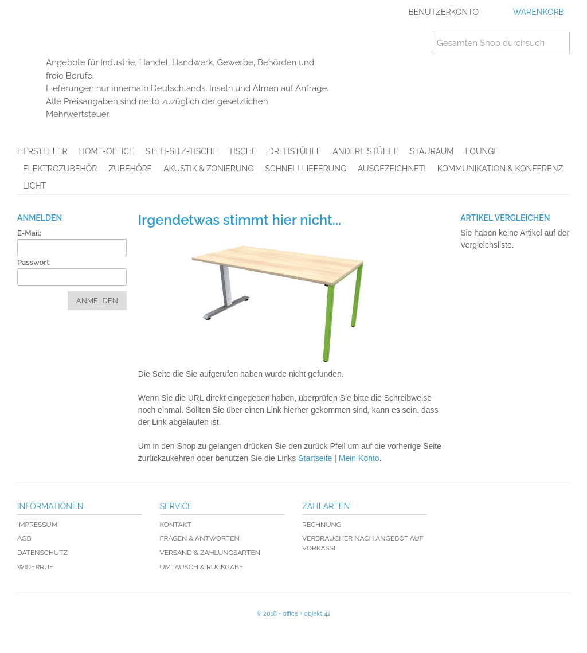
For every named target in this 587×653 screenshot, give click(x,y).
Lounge (482, 151)
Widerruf (35, 567)
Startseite (315, 458)
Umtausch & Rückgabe (202, 567)
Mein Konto (359, 458)
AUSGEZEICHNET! (392, 168)
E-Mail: (29, 233)
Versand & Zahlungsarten (210, 553)
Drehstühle (295, 151)
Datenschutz (42, 553)
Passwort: (34, 262)
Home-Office (106, 151)
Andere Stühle (365, 151)
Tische (243, 151)
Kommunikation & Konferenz (500, 168)
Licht (34, 185)
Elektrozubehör (60, 168)
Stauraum (432, 151)
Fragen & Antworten (200, 538)
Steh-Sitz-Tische (181, 151)
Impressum (37, 525)
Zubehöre (130, 168)
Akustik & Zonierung (208, 168)
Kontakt (175, 525)
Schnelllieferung (305, 168)
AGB (24, 538)
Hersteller (42, 151)
